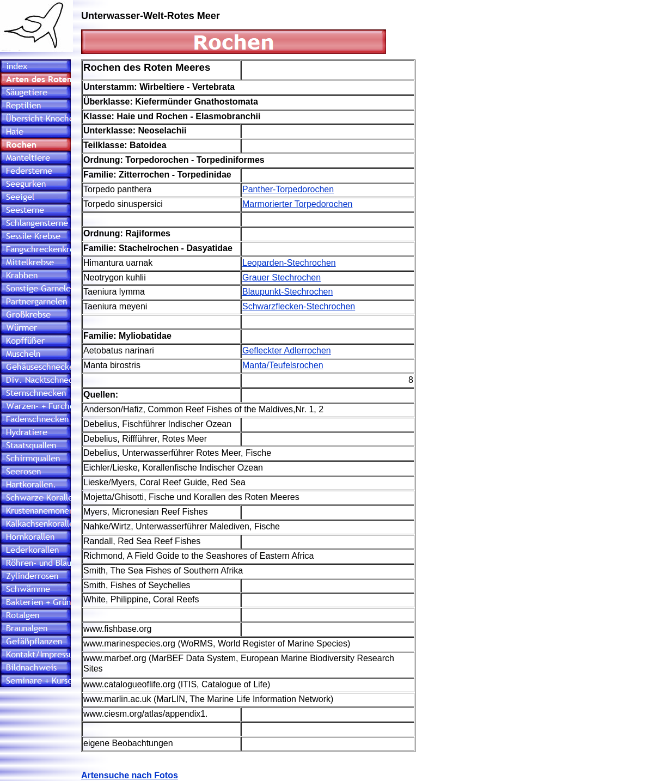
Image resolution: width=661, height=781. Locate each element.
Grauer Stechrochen (281, 277)
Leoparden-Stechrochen (289, 262)
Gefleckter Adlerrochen (286, 350)
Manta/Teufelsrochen (282, 365)
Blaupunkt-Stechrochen (287, 291)
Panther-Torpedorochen (288, 189)
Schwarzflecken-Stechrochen (298, 306)
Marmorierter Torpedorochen (297, 204)
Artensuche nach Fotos (129, 775)
